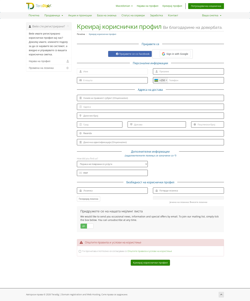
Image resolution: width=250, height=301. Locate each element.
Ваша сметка (211, 15)
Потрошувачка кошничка (206, 6)
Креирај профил (172, 5)
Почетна (34, 15)
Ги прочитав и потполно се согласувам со (127, 251)
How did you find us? (87, 158)
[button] (175, 53)
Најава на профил (147, 5)
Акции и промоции (80, 15)
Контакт (173, 15)
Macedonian (124, 5)
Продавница (53, 15)
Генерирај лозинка (88, 198)
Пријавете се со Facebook (132, 53)
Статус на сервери (133, 15)
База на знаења (106, 15)
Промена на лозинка (49, 68)
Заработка (156, 15)
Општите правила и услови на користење (149, 251)
